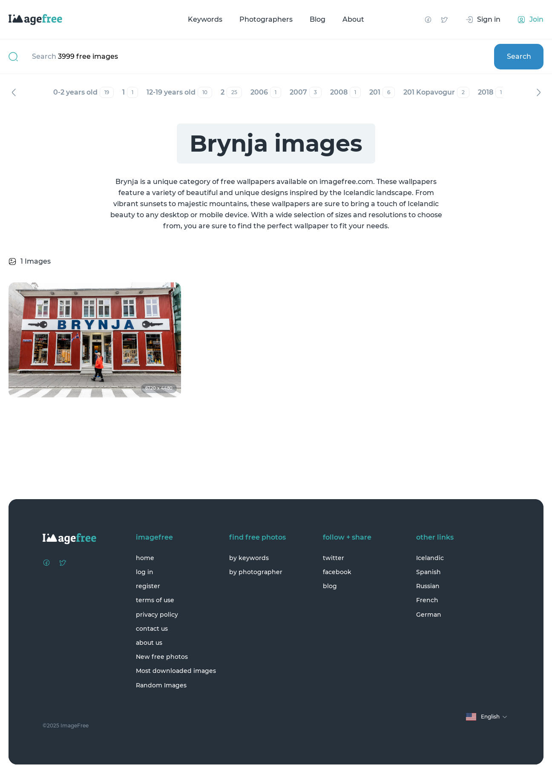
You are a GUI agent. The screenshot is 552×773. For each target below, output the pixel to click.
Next (538, 92)
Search (519, 56)
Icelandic (430, 558)
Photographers (266, 19)
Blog (317, 19)
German (428, 614)
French (427, 600)
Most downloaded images (176, 671)
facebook (337, 572)
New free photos (162, 657)
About (353, 19)
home (145, 558)
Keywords (205, 19)
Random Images (161, 685)
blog (330, 586)
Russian (428, 586)
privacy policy (157, 614)
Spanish (428, 572)
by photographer (255, 572)
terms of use (155, 600)
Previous (14, 92)
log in (144, 572)
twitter (333, 558)
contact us (152, 628)
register (148, 586)
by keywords (249, 558)
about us (149, 643)
